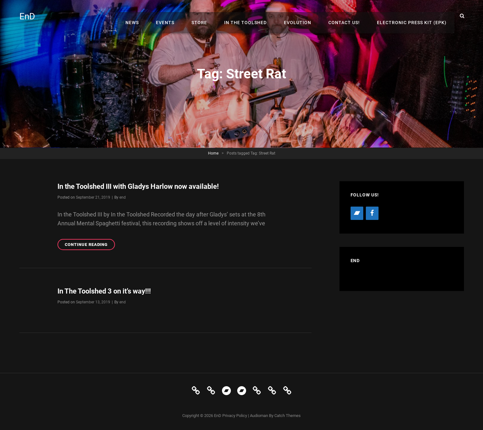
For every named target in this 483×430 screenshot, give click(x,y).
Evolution (305, 15)
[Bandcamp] (357, 213)
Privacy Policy (234, 415)
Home (213, 153)
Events (182, 15)
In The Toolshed (256, 15)
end (122, 197)
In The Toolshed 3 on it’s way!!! (109, 291)
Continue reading (90, 245)
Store (213, 15)
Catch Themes (287, 415)
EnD (28, 16)
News (152, 15)
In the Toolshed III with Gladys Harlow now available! (147, 186)
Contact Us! (349, 15)
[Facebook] (372, 213)
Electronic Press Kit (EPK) (413, 15)
